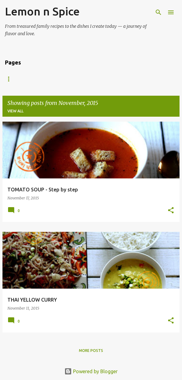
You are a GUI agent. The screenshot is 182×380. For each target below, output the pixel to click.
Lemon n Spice (42, 11)
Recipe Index (18, 79)
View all (15, 111)
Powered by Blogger (91, 371)
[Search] (158, 12)
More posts (91, 351)
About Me (55, 79)
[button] (171, 211)
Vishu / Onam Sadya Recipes (107, 79)
